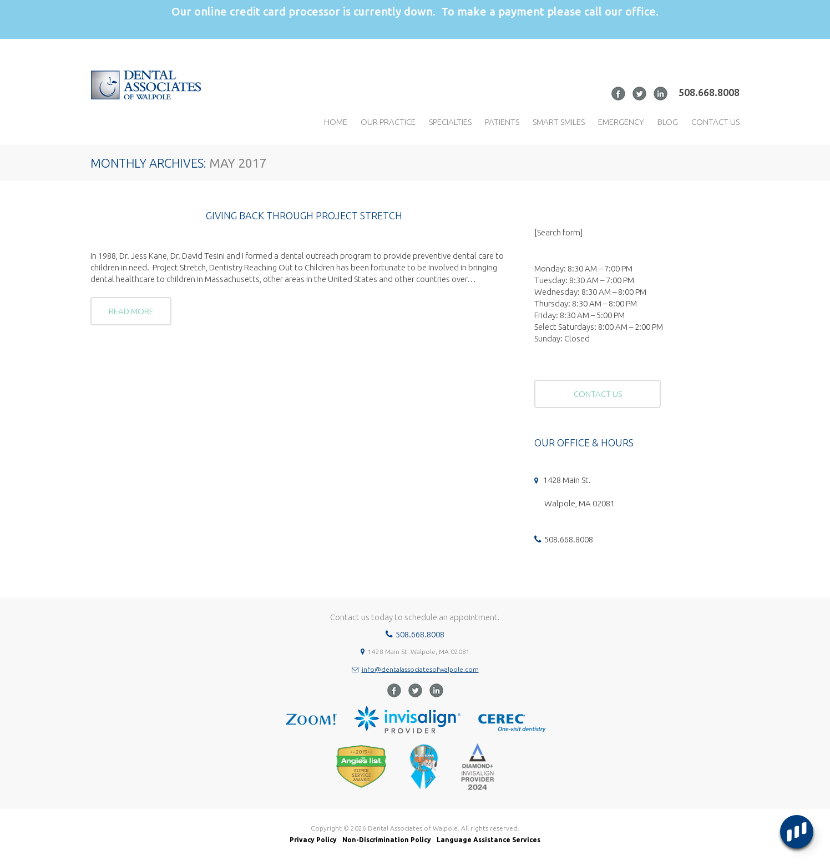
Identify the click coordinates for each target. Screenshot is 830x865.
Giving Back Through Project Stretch (304, 215)
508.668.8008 (709, 92)
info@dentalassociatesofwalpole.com (420, 669)
